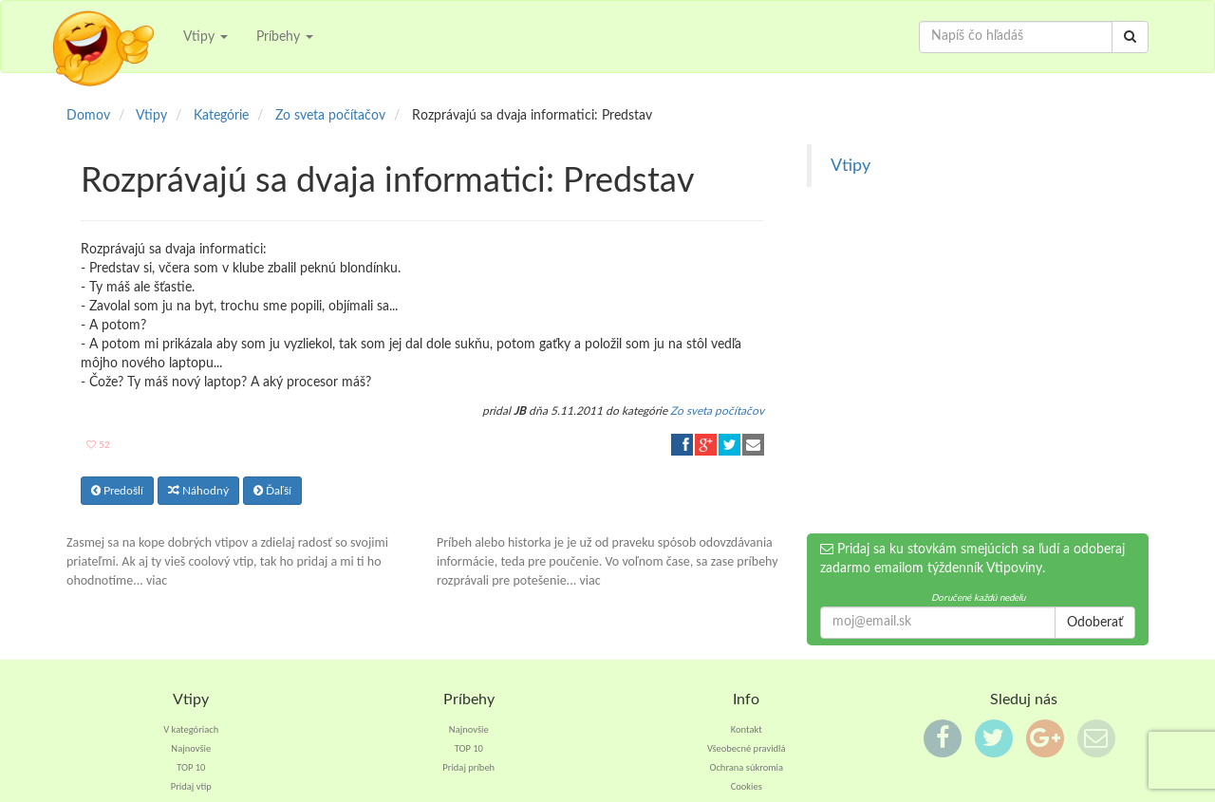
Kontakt (746, 729)
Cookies (746, 786)
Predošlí (117, 490)
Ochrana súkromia (746, 767)
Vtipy (850, 166)
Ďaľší (272, 490)
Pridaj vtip (191, 786)
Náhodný (198, 490)
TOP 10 (191, 767)
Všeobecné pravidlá (746, 748)
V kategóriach (190, 729)
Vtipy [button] (205, 37)
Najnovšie (191, 748)
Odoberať (1095, 622)
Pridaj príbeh (468, 767)
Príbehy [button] (284, 37)
